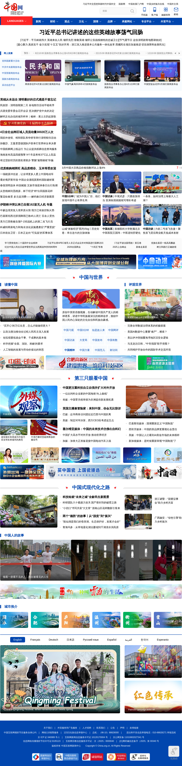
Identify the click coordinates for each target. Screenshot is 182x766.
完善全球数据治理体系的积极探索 (147, 325)
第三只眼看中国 (91, 378)
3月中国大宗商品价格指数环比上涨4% (83, 167)
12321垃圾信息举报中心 (75, 732)
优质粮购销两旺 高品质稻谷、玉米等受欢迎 (28, 168)
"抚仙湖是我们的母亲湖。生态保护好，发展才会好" (91, 521)
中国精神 (69, 350)
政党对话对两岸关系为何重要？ (18, 317)
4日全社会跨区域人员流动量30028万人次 (26, 132)
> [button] (179, 53)
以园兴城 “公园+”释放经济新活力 (19, 523)
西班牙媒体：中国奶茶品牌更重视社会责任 (153, 429)
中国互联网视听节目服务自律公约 (20, 732)
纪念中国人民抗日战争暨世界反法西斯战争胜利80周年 (31, 247)
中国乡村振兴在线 (155, 4)
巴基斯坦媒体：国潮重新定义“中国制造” (151, 423)
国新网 (122, 4)
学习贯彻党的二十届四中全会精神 (21, 243)
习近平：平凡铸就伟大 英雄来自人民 (41, 40)
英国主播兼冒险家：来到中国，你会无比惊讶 (92, 408)
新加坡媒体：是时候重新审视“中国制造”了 (152, 440)
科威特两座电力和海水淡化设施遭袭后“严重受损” (27, 227)
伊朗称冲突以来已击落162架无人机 (23, 204)
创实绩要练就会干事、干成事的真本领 (24, 337)
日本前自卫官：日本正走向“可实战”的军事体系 (26, 232)
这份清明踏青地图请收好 (147, 40)
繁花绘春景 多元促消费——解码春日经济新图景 (27, 196)
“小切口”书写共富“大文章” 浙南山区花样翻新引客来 (91, 508)
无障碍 (173, 753)
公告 (112, 728)
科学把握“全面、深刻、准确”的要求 (23, 343)
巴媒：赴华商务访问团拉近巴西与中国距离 (87, 414)
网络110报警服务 (50, 732)
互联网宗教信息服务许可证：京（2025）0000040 (90, 741)
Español (111, 639)
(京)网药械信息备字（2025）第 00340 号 (139, 741)
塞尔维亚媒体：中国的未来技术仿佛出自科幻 (92, 429)
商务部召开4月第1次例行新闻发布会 (42, 84)
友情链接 (134, 728)
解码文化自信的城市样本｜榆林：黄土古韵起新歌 (28, 116)
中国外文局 (172, 4)
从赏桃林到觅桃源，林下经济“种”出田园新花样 (26, 191)
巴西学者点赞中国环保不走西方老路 (146, 414)
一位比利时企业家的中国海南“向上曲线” (85, 393)
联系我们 (100, 728)
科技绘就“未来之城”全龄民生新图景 (86, 496)
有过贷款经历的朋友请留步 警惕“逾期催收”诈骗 (26, 160)
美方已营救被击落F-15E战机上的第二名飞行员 (26, 221)
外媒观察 (7, 414)
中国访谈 (107, 196)
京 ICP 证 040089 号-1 (49, 737)
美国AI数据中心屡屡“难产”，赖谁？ (147, 331)
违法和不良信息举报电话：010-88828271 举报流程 (151, 732)
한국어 (144, 639)
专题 (49, 204)
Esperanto (163, 639)
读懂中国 (10, 284)
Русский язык (91, 639)
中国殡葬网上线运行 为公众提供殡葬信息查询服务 (28, 149)
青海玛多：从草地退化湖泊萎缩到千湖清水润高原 (91, 527)
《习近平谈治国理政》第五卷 (127, 243)
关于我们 (48, 728)
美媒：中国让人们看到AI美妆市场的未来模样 (154, 435)
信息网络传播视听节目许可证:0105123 (41, 741)
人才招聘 (86, 728)
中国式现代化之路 (91, 487)
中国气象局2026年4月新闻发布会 (81, 84)
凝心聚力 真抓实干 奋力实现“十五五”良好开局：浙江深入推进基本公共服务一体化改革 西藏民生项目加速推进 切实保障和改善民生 (91, 44)
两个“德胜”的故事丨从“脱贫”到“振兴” (87, 516)
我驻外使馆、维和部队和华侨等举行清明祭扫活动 (28, 137)
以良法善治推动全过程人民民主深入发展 (26, 331)
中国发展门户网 (136, 4)
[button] (179, 130)
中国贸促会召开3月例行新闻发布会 (161, 84)
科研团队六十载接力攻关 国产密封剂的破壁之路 (90, 502)
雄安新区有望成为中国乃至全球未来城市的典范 (13, 438)
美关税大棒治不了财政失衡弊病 (142, 317)
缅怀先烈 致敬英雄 (73, 40)
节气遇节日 (126, 40)
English (17, 639)
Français (35, 639)
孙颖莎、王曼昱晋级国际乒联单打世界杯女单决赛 (28, 143)
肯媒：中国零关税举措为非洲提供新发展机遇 (88, 399)
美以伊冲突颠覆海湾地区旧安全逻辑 (148, 337)
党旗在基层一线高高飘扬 (163, 243)
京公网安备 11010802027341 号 (128, 737)
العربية (128, 639)
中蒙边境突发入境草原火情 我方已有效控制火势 (27, 210)
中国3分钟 (68, 196)
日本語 (70, 639)
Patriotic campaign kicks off (141, 709)
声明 (122, 728)
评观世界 (135, 284)
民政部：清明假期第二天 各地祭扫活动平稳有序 (27, 105)
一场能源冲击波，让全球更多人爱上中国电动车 (27, 174)
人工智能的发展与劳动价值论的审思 (23, 349)
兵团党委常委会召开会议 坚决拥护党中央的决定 (27, 110)
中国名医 (107, 228)
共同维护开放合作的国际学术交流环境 (149, 349)
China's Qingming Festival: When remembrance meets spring (38, 709)
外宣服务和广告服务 (67, 728)
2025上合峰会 (119, 247)
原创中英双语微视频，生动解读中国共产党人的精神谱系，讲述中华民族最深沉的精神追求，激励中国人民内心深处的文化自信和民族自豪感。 (90, 316)
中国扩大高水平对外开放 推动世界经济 (85, 434)
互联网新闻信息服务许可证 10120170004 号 (86, 737)
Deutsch (53, 639)
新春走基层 (141, 247)
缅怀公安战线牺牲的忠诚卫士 (101, 40)
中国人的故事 (14, 535)
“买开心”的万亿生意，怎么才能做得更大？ (26, 325)
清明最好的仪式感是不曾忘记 (37, 99)
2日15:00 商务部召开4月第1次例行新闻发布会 (118, 53)
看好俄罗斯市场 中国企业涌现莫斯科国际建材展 (27, 179)
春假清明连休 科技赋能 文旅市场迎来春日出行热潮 (29, 185)
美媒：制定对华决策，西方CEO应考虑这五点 (88, 420)
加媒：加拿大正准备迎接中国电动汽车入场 (87, 440)
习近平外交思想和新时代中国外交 (99, 4)
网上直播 (8, 53)
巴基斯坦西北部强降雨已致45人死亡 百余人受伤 (27, 215)
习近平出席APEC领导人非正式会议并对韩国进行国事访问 (75, 243)
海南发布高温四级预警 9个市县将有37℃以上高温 (28, 154)
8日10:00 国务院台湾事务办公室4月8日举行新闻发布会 (61, 53)
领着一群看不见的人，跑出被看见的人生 (26, 576)
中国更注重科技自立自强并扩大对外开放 (89, 387)
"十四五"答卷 (96, 247)
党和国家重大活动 (10, 61)
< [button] (175, 53)
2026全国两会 (74, 247)
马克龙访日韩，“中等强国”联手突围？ (149, 343)
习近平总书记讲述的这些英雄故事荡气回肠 (91, 32)
